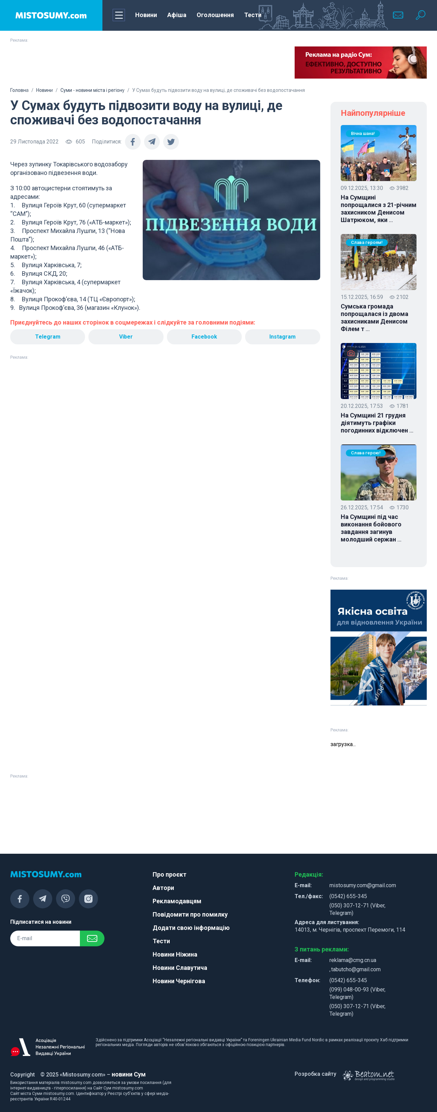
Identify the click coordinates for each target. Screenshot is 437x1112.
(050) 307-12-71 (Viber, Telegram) (357, 909)
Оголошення (215, 14)
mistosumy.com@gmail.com (362, 885)
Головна (19, 90)
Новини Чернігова (179, 981)
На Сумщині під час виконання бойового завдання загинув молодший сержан (371, 528)
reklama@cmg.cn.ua (352, 960)
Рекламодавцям (177, 901)
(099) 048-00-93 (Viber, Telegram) (357, 993)
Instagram (282, 336)
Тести (253, 14)
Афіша (176, 14)
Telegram (47, 336)
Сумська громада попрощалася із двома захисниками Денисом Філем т (374, 318)
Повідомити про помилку (190, 914)
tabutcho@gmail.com (356, 969)
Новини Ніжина (175, 954)
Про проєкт (169, 874)
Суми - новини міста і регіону (92, 90)
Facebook (204, 336)
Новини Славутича (180, 967)
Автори (163, 887)
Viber (126, 336)
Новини (146, 14)
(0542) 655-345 (348, 896)
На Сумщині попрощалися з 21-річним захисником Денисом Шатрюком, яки (379, 209)
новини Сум (129, 1074)
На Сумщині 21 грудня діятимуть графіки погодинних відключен (377, 423)
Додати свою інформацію (191, 927)
